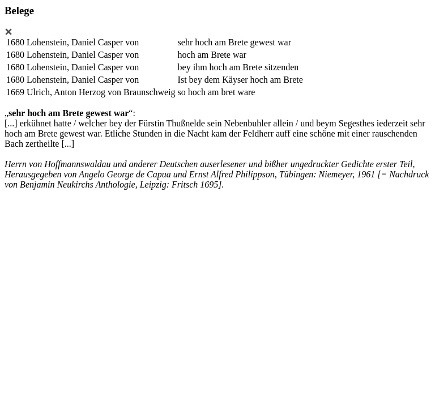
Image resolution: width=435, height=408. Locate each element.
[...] (11, 123)
